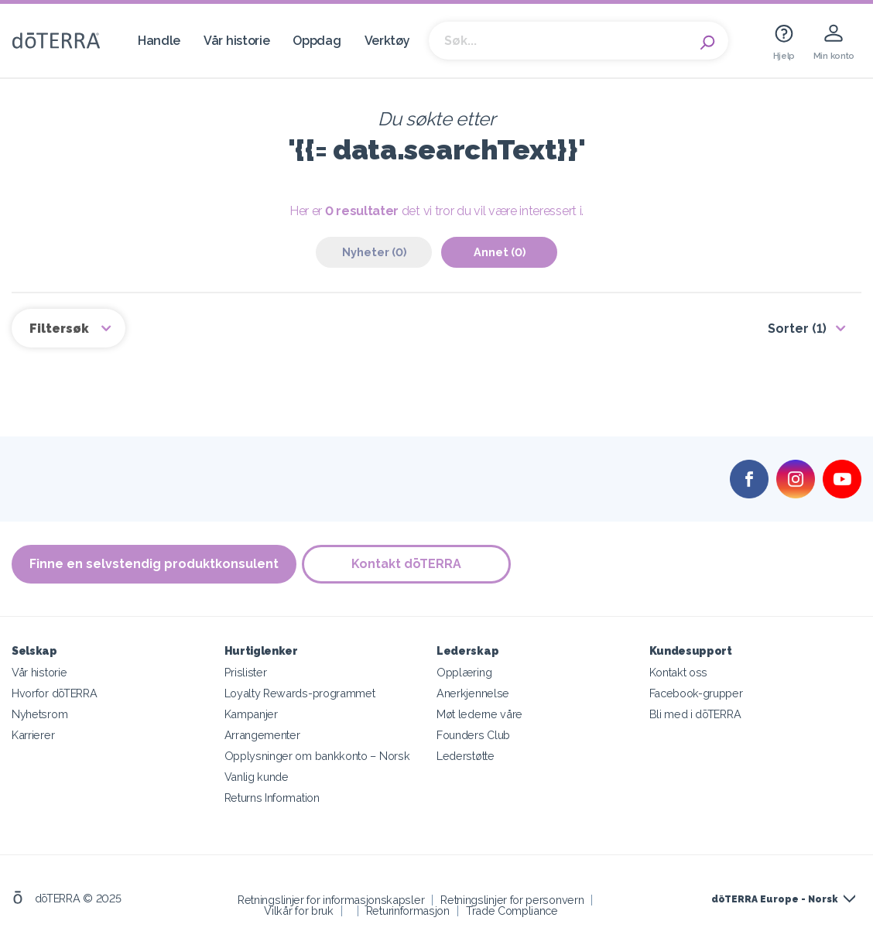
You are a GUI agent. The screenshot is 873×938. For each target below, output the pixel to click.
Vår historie (236, 40)
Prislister (245, 669)
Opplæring (463, 669)
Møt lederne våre (479, 711)
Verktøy (387, 40)
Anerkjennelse (472, 690)
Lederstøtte (465, 753)
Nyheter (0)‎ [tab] (374, 251)
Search (709, 41)
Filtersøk (60, 327)
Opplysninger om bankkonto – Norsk (317, 753)
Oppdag (317, 40)
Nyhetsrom (39, 711)
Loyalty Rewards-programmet (299, 690)
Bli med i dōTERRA (695, 711)
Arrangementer (262, 732)
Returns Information (272, 795)
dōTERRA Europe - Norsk (774, 897)
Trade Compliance (512, 908)
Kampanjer (251, 711)
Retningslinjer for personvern (512, 897)
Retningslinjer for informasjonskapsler (331, 897)
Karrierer (33, 732)
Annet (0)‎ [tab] (500, 251)
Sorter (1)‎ (797, 327)
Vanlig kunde (256, 774)
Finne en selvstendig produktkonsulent (154, 563)
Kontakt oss (678, 669)
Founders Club (473, 732)
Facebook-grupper (696, 690)
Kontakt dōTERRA (409, 563)
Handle (159, 40)
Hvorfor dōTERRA (54, 690)
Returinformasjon (408, 908)
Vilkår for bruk (298, 908)
